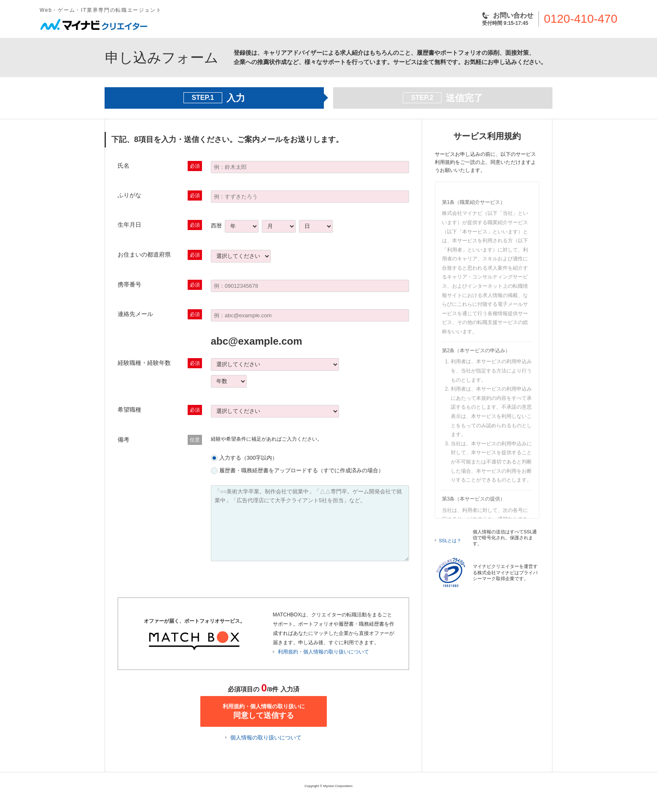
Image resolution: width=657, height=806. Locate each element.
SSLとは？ (450, 540)
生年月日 (129, 224)
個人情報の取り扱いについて (266, 737)
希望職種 (129, 409)
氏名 (123, 165)
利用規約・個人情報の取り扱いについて (323, 652)
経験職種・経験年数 (144, 362)
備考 (123, 439)
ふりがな (129, 195)
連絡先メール (135, 314)
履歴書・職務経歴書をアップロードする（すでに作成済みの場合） (301, 470)
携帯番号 (129, 284)
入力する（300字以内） (248, 458)
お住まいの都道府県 (144, 254)
